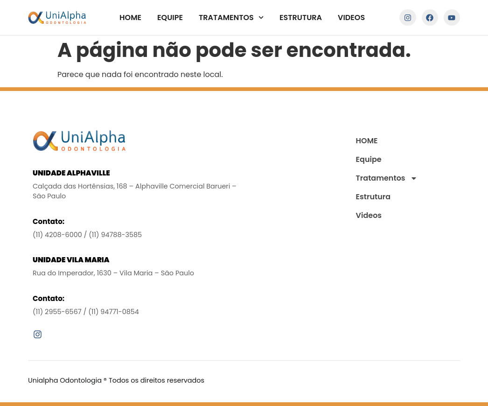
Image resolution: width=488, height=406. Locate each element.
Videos (351, 17)
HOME (130, 17)
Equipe (170, 17)
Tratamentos (231, 17)
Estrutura (300, 17)
